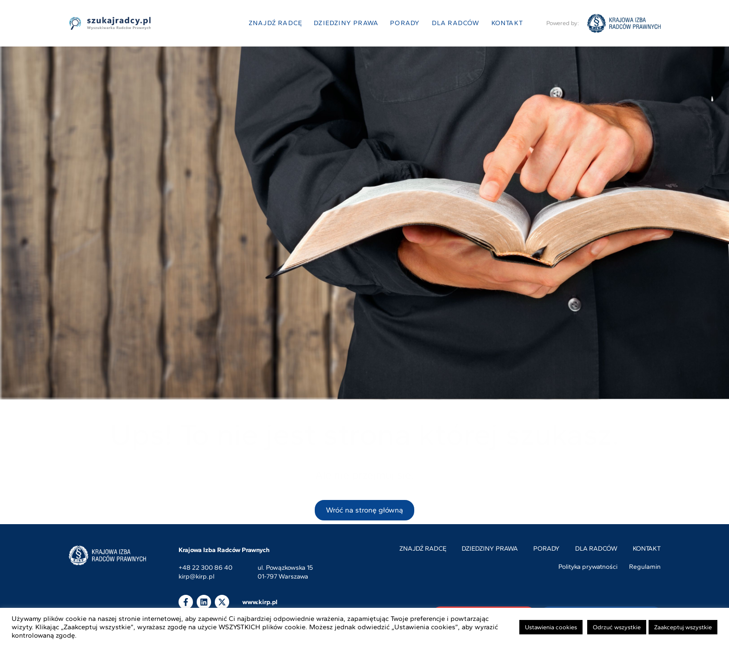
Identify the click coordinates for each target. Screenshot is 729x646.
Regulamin (645, 567)
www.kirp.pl (260, 602)
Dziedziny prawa (346, 23)
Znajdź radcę (275, 23)
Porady (405, 23)
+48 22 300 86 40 (205, 568)
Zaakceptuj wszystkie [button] (683, 627)
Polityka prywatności (587, 567)
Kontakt (507, 23)
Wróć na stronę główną (364, 510)
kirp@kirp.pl (196, 577)
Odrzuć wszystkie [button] (617, 627)
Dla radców (456, 23)
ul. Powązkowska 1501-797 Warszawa (285, 572)
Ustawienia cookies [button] (551, 627)
